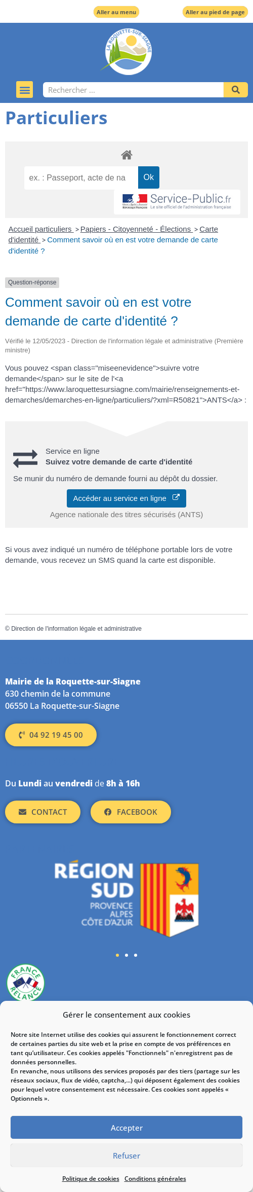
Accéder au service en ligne (126, 498)
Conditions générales (155, 1178)
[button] (24, 89)
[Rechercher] (236, 89)
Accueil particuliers (41, 229)
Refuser (126, 1155)
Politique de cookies (90, 1178)
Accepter (127, 1128)
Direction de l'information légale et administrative (76, 628)
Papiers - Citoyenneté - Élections (136, 229)
